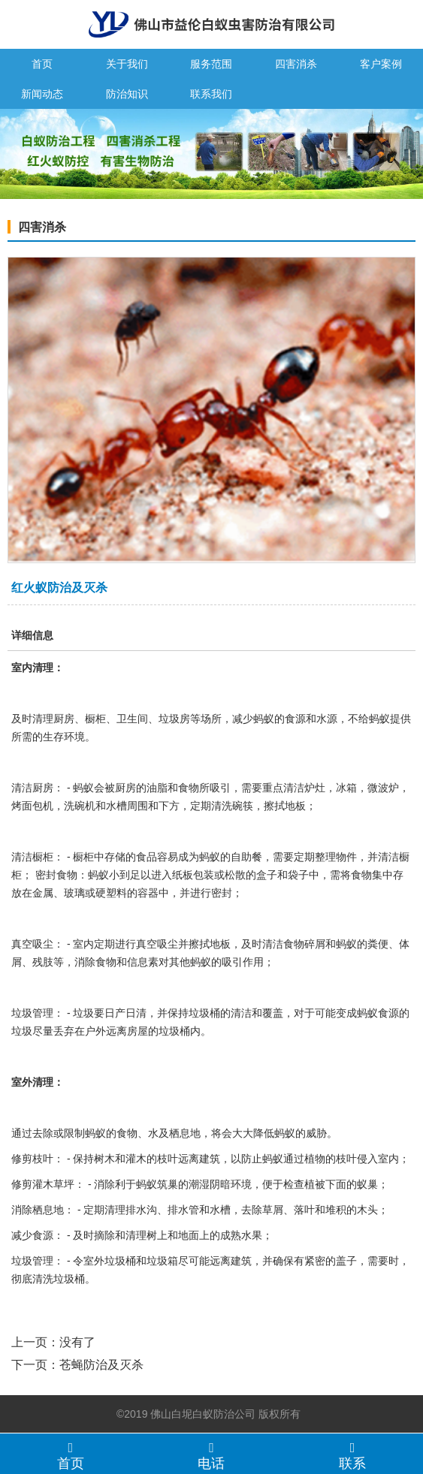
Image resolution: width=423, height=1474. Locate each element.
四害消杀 (296, 64)
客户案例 (381, 64)
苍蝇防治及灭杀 (101, 1364)
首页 (42, 64)
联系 (352, 1455)
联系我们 (211, 94)
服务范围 (211, 64)
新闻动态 (42, 94)
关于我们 (127, 64)
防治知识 (127, 94)
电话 (212, 1455)
